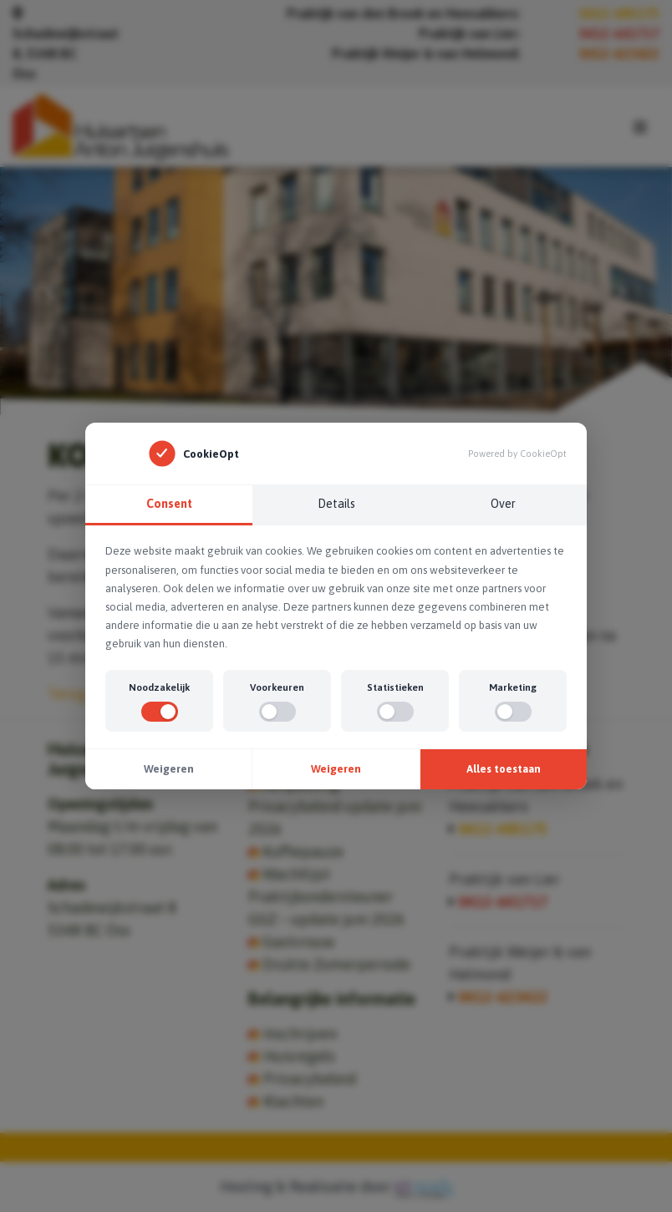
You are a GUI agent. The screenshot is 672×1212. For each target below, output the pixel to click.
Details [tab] (336, 503)
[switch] (159, 712)
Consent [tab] (169, 503)
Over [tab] (503, 503)
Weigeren (169, 769)
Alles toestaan (503, 769)
